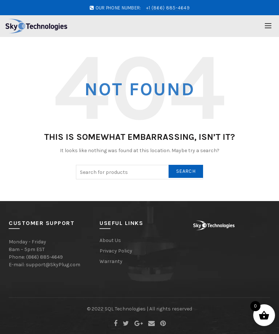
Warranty (111, 261)
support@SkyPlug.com (53, 265)
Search (185, 171)
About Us (110, 240)
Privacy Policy (116, 251)
